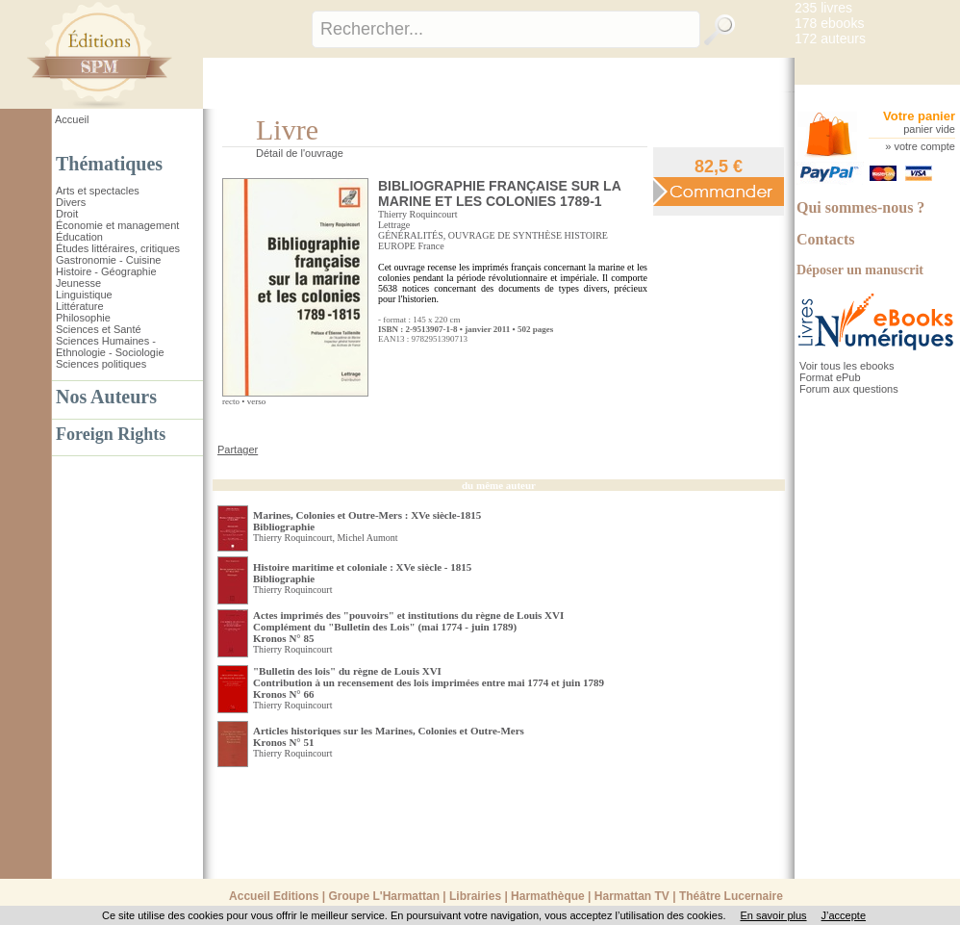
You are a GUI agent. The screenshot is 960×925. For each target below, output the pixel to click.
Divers (71, 202)
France (430, 246)
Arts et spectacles (97, 190)
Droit (67, 213)
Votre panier (919, 116)
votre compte (924, 146)
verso (256, 401)
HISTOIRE (586, 235)
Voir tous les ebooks (846, 366)
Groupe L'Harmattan (384, 896)
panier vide (929, 129)
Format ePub (830, 377)
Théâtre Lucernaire (731, 896)
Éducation (79, 237)
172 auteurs (830, 38)
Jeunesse (78, 283)
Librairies (475, 896)
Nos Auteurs (106, 396)
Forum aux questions (848, 389)
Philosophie (83, 317)
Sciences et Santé (98, 329)
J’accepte (843, 915)
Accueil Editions (273, 896)
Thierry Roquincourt (417, 214)
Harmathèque (548, 896)
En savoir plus (773, 915)
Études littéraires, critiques (118, 248)
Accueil (71, 119)
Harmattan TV (631, 896)
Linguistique (84, 294)
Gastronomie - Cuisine (108, 260)
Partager (237, 449)
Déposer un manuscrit (859, 270)
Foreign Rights (110, 434)
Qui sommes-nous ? (860, 207)
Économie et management (117, 225)
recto (231, 401)
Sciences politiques (101, 364)
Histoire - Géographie (106, 271)
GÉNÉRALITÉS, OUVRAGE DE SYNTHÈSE (470, 235)
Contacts (825, 239)
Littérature (80, 306)
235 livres (823, 7)
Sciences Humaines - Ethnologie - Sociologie (110, 346)
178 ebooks (829, 23)
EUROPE (397, 246)
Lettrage (394, 224)
